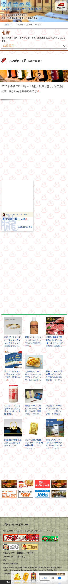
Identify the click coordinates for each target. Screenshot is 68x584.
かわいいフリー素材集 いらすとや (18, 553)
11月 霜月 (8, 45)
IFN (4, 560)
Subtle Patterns (10, 564)
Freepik (34, 567)
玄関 (7, 24)
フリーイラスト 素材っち (14, 556)
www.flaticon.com (23, 570)
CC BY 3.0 (52, 570)
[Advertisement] (34, 139)
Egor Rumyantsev (47, 567)
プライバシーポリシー (15, 524)
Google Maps (9, 574)
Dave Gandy (23, 567)
